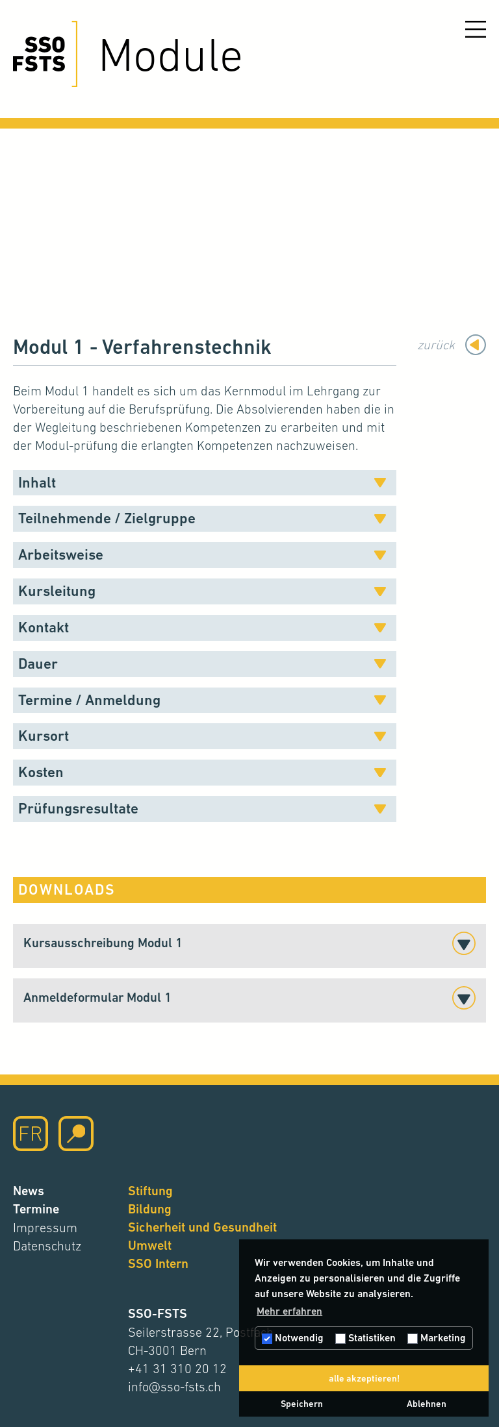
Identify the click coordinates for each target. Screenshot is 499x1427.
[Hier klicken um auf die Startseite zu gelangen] (45, 54)
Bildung (150, 1209)
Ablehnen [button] (426, 1403)
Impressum (45, 1228)
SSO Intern (158, 1263)
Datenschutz (47, 1246)
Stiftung (150, 1191)
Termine (36, 1209)
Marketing (436, 1338)
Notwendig (293, 1338)
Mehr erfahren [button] (289, 1311)
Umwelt (150, 1245)
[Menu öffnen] (475, 29)
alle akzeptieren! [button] (364, 1378)
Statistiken (365, 1338)
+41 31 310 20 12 (177, 1368)
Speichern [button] (302, 1403)
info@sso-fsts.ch (174, 1387)
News (28, 1191)
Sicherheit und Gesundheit (202, 1227)
